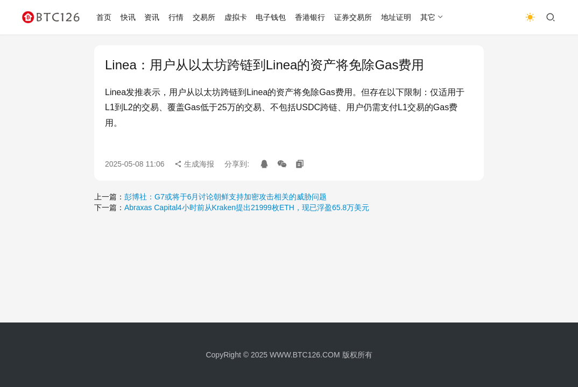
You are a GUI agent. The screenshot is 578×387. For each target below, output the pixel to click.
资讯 (151, 17)
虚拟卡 (235, 17)
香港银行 (310, 17)
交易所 (204, 17)
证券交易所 (353, 17)
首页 (103, 17)
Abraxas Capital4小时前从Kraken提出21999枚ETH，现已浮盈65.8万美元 (246, 207)
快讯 (128, 17)
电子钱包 (271, 17)
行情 (176, 17)
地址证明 (396, 17)
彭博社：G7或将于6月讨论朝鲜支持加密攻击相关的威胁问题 (225, 196)
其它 (427, 17)
